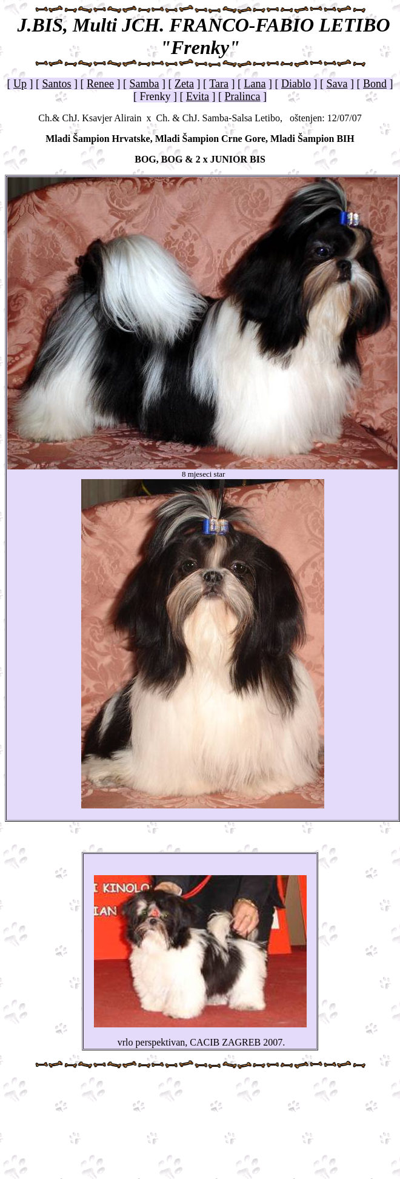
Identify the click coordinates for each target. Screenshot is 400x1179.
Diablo (296, 84)
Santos (57, 84)
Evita (197, 96)
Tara (218, 84)
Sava (336, 84)
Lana (254, 84)
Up (20, 84)
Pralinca (243, 96)
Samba (144, 84)
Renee (100, 84)
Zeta (184, 84)
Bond (375, 84)
